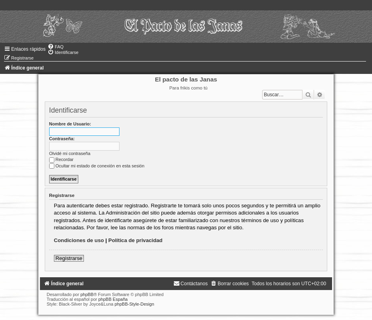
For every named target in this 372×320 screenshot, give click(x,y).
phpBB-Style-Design (134, 304)
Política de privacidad (135, 240)
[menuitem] (56, 46)
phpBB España (112, 299)
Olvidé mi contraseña (69, 153)
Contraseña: (62, 138)
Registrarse (69, 258)
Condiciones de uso (79, 240)
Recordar (61, 159)
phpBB (86, 294)
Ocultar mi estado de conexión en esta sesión (97, 165)
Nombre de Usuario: (70, 123)
